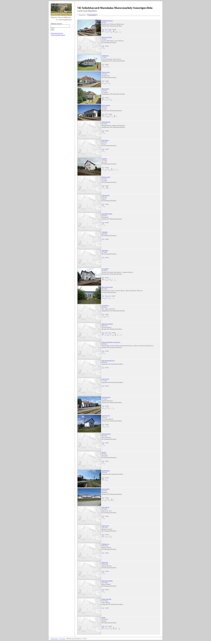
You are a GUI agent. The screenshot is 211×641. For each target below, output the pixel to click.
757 (109, 296)
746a (110, 29)
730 (103, 29)
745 (106, 29)
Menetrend (54, 638)
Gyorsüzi (62, 638)
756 (106, 296)
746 (106, 114)
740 (103, 626)
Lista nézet (92, 15)
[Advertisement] (61, 60)
